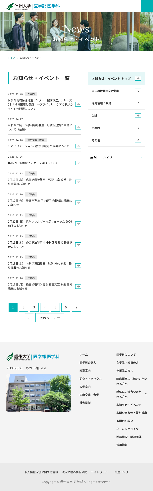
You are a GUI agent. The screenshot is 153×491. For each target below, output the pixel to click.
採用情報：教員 (116, 103)
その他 (116, 140)
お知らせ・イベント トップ (116, 78)
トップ (11, 57)
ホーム (83, 355)
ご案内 (116, 128)
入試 (116, 116)
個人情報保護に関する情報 (41, 472)
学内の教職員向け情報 (116, 91)
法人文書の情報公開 (74, 472)
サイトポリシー (101, 472)
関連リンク (121, 472)
